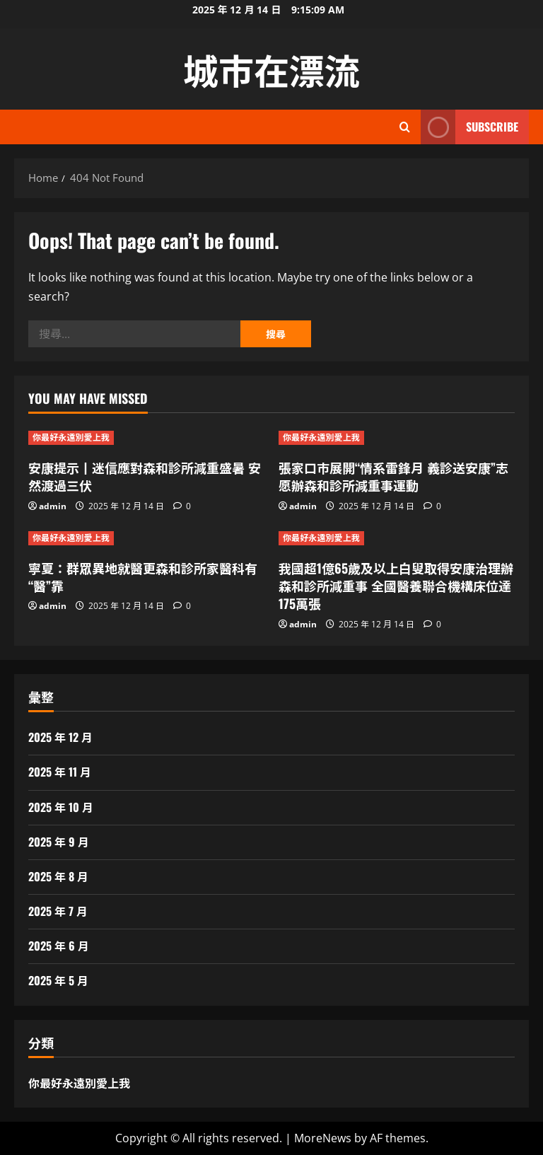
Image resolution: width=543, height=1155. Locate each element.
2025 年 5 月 (58, 980)
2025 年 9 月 (58, 841)
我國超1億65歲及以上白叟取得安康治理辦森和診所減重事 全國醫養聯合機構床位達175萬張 (396, 586)
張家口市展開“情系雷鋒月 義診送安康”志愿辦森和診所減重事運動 (393, 476)
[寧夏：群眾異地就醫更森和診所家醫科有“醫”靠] (146, 538)
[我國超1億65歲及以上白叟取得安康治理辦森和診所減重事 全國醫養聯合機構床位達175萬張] (397, 538)
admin (52, 506)
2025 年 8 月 (58, 876)
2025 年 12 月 (60, 737)
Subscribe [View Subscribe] (469, 127)
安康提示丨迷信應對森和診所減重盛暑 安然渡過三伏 (144, 476)
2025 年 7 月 (58, 910)
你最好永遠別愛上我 (71, 437)
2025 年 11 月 (59, 771)
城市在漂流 (271, 68)
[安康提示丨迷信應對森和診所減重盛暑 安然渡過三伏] (146, 437)
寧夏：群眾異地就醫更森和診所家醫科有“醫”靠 (142, 577)
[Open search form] (404, 127)
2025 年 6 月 (58, 945)
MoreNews (322, 1138)
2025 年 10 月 (60, 807)
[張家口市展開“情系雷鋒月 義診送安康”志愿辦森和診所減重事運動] (397, 437)
